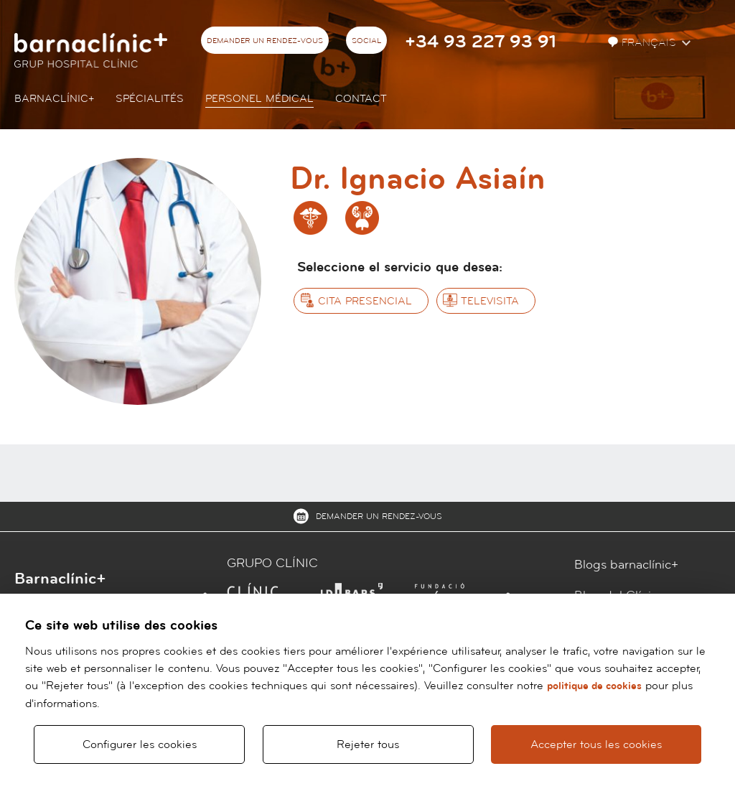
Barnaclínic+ (54, 99)
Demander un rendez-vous (265, 41)
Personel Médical (259, 99)
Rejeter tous (368, 744)
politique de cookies (594, 686)
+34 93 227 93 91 (480, 42)
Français (643, 43)
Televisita (490, 301)
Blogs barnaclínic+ (626, 564)
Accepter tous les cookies (596, 744)
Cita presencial (365, 301)
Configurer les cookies (140, 744)
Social (366, 41)
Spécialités (150, 99)
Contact (361, 99)
